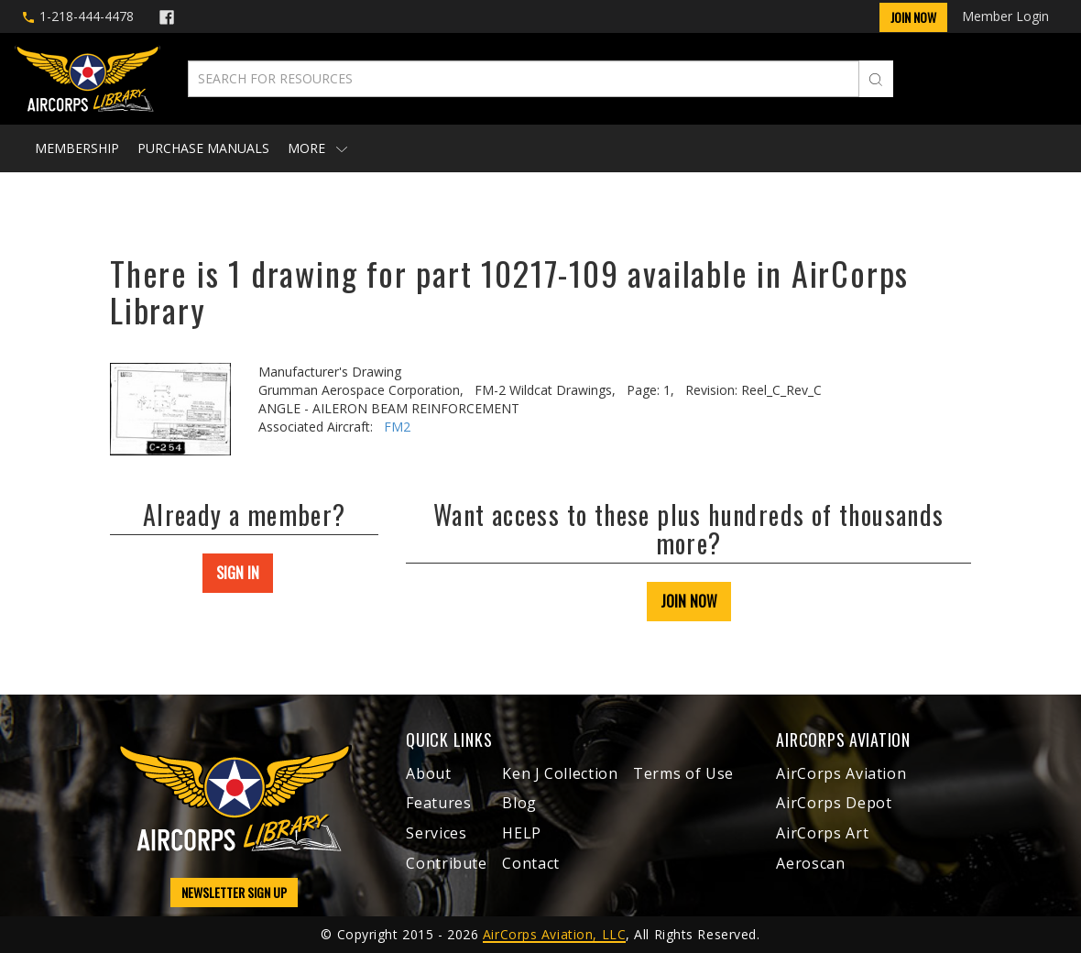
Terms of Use (683, 773)
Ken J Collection (559, 773)
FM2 (397, 426)
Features (438, 803)
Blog (519, 803)
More (317, 148)
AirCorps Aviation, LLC (554, 934)
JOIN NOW (689, 601)
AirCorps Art (822, 833)
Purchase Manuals (203, 148)
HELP (521, 833)
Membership (77, 148)
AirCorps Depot (833, 803)
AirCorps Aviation (841, 773)
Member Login (1005, 16)
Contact (530, 863)
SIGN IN (237, 573)
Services (436, 833)
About (428, 773)
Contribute (446, 863)
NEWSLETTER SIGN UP (234, 892)
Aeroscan (810, 863)
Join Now (913, 17)
